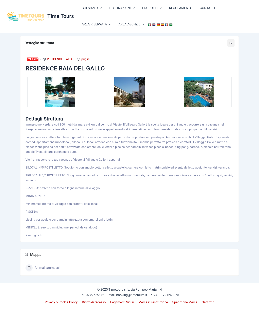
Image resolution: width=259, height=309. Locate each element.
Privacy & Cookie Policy (63, 302)
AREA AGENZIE (94, 24)
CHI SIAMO (91, 8)
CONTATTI (202, 8)
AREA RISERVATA (231, 8)
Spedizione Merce (184, 302)
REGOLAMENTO (177, 8)
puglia (85, 59)
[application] (99, 8)
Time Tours (60, 16)
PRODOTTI (149, 8)
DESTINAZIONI (120, 8)
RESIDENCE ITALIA (59, 59)
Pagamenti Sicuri (122, 302)
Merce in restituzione (153, 302)
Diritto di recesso (95, 302)
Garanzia (206, 302)
